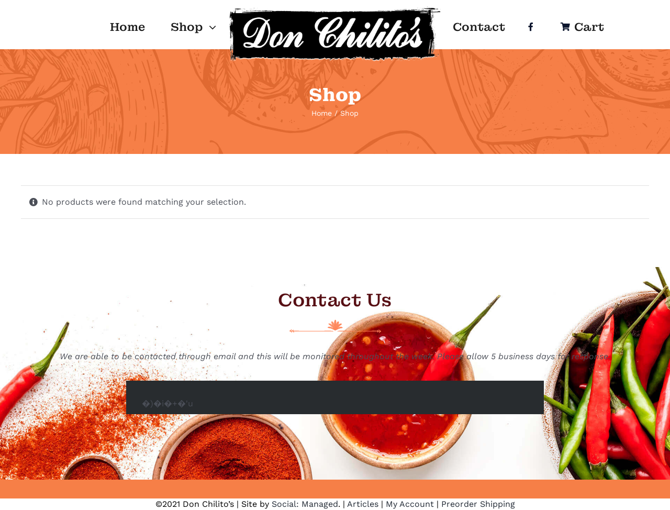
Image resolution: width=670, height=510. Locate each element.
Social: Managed (305, 504)
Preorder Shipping (478, 504)
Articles (362, 504)
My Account (410, 504)
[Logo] (335, 9)
